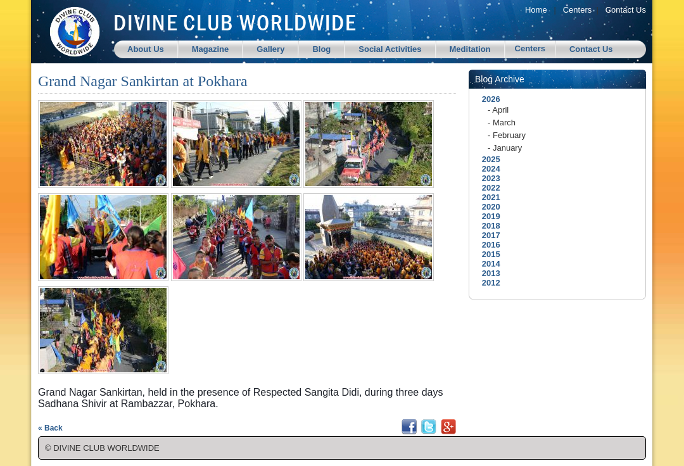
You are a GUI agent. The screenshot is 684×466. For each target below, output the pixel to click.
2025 (487, 159)
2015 (487, 254)
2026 (487, 99)
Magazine (210, 49)
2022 (487, 187)
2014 (487, 263)
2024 (487, 168)
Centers (577, 10)
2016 (487, 244)
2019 (487, 216)
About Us (145, 49)
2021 (487, 197)
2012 (487, 282)
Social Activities (389, 49)
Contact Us (625, 10)
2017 (487, 235)
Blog (321, 49)
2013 (487, 273)
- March (502, 122)
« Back (50, 428)
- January (505, 148)
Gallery (270, 49)
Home (536, 10)
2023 (487, 178)
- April (498, 110)
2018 (487, 225)
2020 (487, 206)
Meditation (470, 49)
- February (507, 135)
